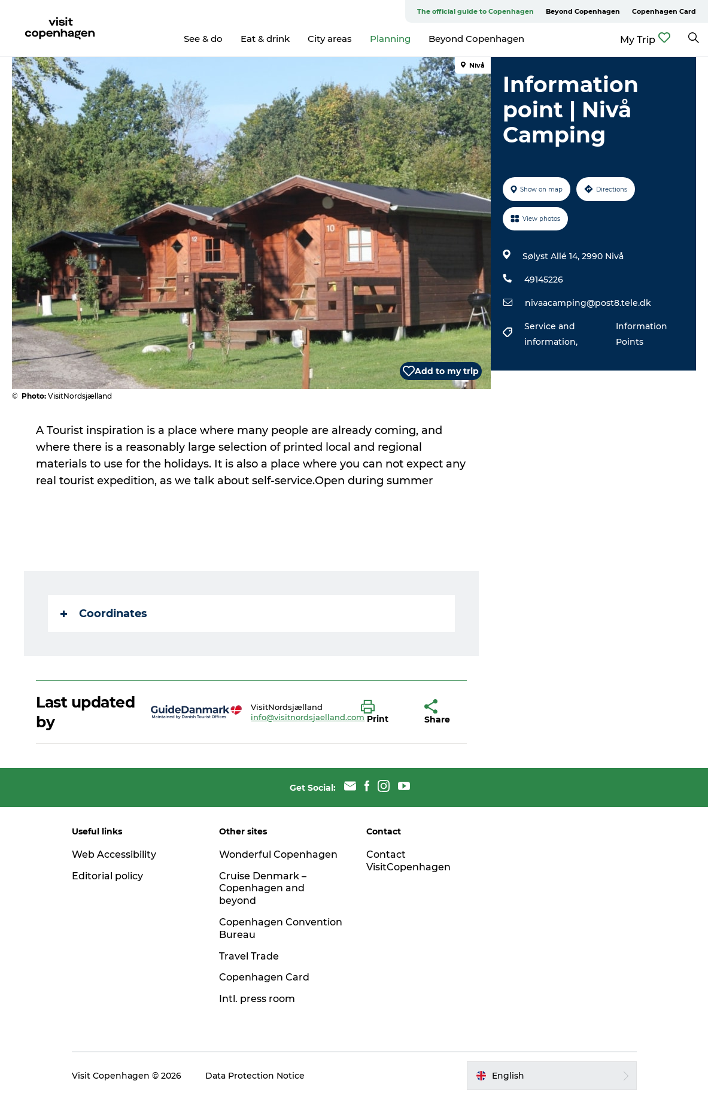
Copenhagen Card (664, 11)
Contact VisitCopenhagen (408, 861)
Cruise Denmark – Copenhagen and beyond (262, 888)
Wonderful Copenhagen (278, 854)
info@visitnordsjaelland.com (307, 717)
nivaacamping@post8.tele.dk (588, 302)
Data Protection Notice (255, 1075)
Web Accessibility (114, 854)
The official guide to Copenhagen (475, 11)
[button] (383, 712)
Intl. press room (257, 998)
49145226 (543, 279)
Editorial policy (107, 876)
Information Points (641, 334)
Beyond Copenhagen (583, 11)
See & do (203, 38)
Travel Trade (249, 956)
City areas (330, 38)
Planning (390, 38)
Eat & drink (265, 38)
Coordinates (103, 613)
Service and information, (552, 334)
